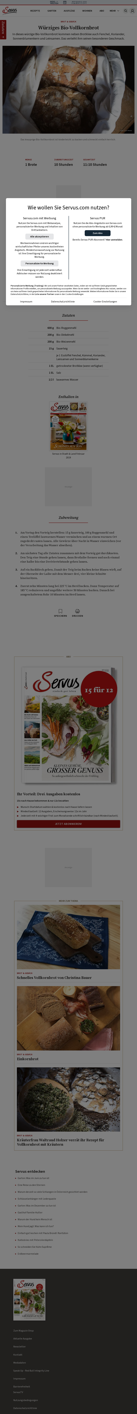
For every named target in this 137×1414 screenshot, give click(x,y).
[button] (98, 233)
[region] (68, 251)
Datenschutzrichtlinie (63, 301)
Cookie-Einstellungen (105, 301)
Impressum (26, 301)
